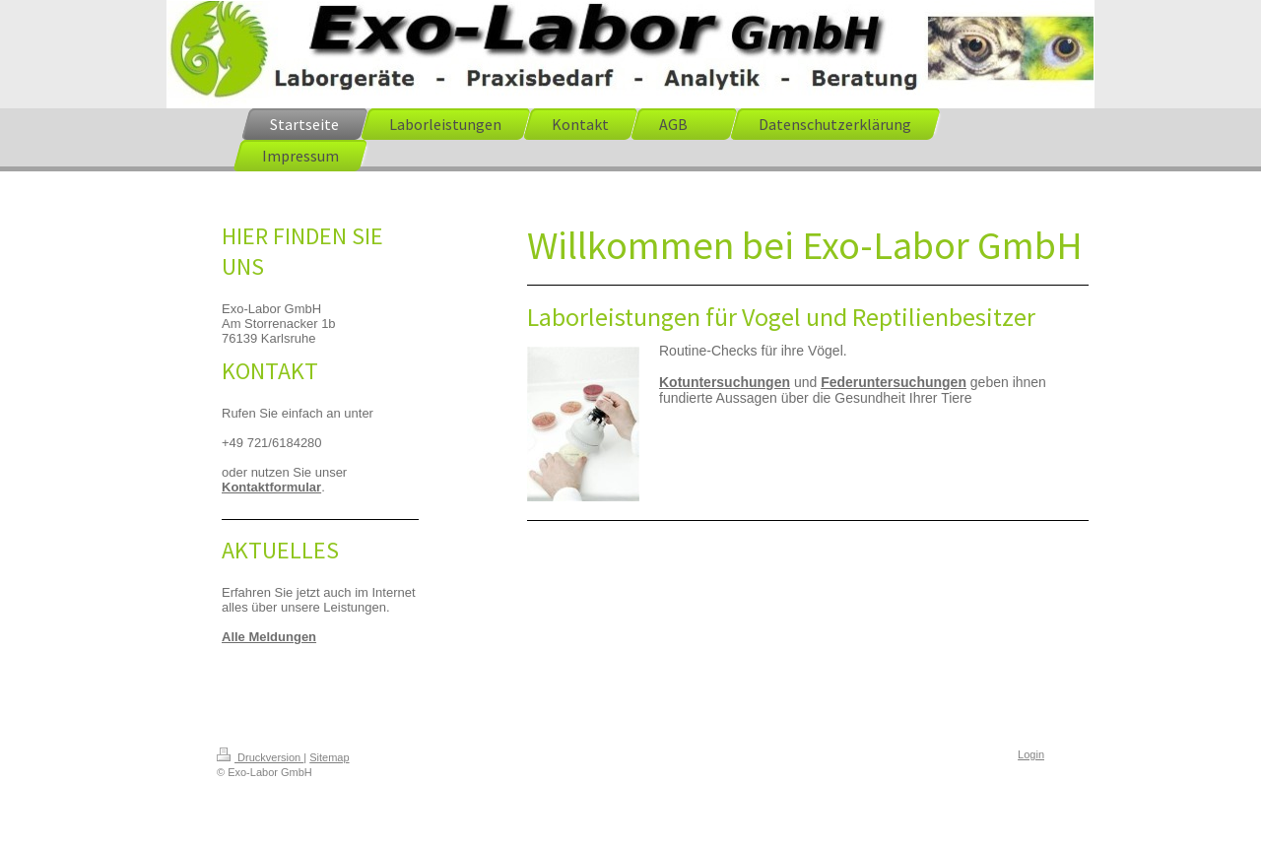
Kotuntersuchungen (724, 382)
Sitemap (329, 757)
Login (1031, 754)
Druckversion (260, 757)
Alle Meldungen (269, 636)
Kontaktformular (271, 487)
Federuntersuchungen (893, 382)
